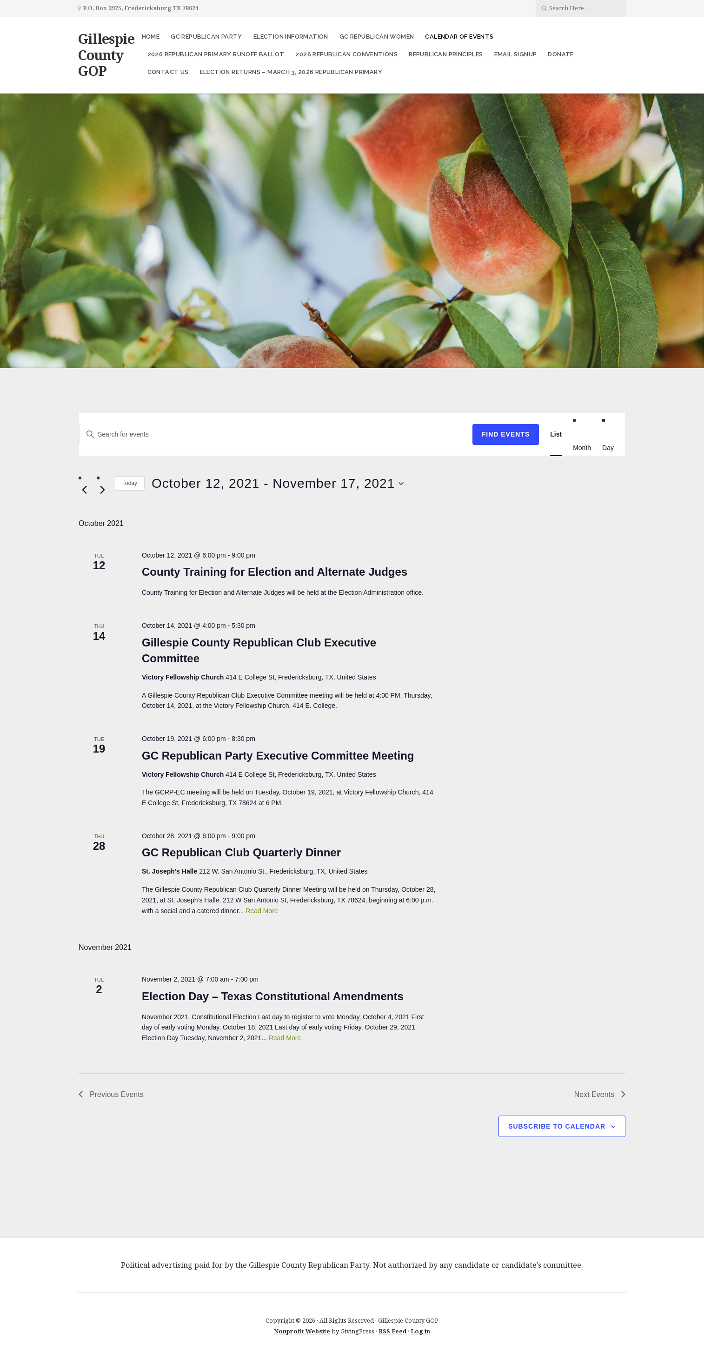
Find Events (506, 434)
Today (129, 483)
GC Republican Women (376, 36)
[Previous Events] (84, 490)
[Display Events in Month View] (582, 447)
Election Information (290, 36)
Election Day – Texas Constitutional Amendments (273, 996)
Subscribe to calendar (556, 1126)
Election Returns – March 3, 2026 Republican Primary (291, 71)
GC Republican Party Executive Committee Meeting (278, 755)
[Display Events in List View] (556, 434)
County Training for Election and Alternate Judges (274, 571)
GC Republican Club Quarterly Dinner (241, 852)
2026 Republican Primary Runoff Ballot (216, 54)
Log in (420, 1331)
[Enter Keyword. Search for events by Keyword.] (275, 434)
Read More (262, 911)
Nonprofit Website (302, 1331)
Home (151, 36)
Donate (560, 54)
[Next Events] (102, 490)
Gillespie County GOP (106, 54)
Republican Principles (446, 54)
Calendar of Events (459, 36)
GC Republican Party (206, 36)
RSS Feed (392, 1331)
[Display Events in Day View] (608, 447)
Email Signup (515, 54)
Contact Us (168, 71)
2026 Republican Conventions (346, 54)
